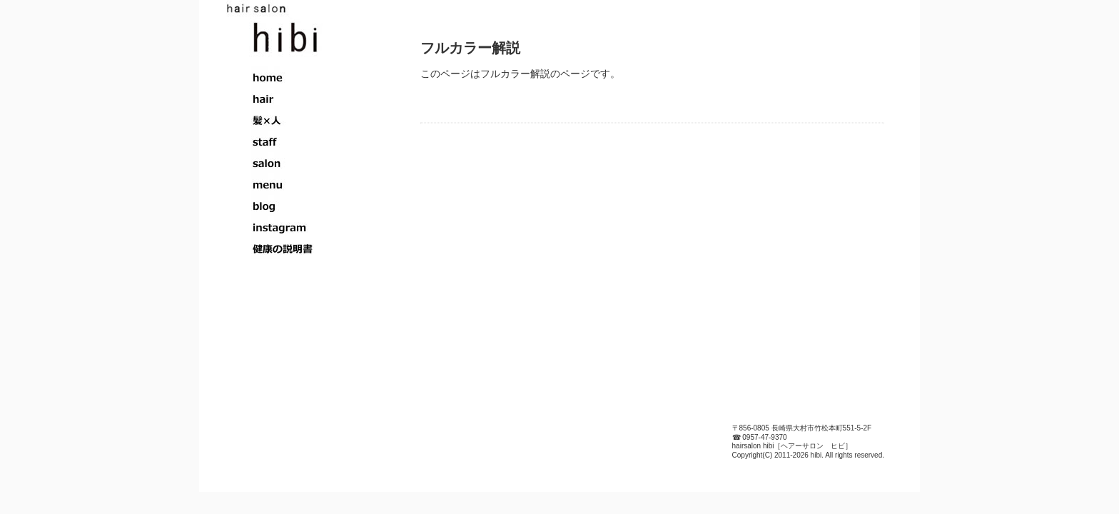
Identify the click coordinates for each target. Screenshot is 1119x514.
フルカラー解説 (470, 48)
